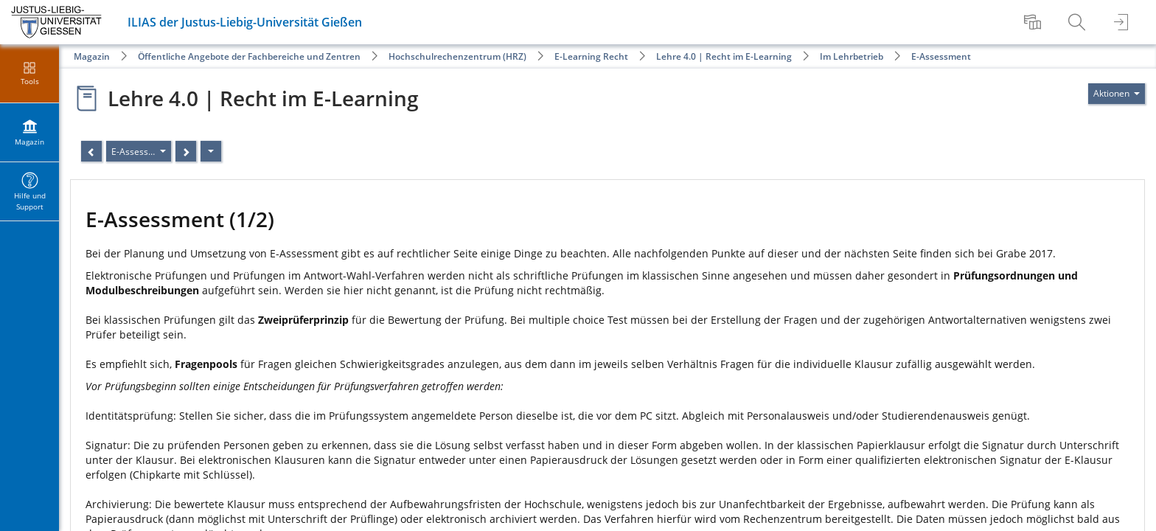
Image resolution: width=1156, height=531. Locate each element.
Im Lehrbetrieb (851, 56)
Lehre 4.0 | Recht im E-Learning (724, 56)
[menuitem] (1034, 22)
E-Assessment (941, 56)
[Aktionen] (211, 151)
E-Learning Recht (591, 56)
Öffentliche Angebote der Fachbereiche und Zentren (249, 56)
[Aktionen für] (1116, 93)
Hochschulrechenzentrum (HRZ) (457, 56)
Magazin (92, 56)
